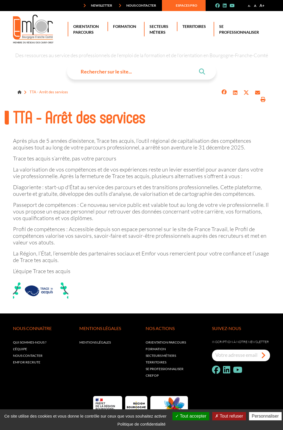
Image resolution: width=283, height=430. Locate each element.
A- (249, 5)
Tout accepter (190, 416)
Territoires (193, 26)
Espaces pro (182, 5)
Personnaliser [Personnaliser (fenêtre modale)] (265, 416)
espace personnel (142, 229)
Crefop (152, 375)
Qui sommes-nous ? (29, 342)
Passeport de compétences (44, 204)
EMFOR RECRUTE (26, 362)
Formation (123, 26)
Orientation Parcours (85, 29)
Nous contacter (137, 5)
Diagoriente (27, 187)
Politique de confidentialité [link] (141, 424)
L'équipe (20, 349)
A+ (262, 5)
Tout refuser (229, 416)
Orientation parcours (166, 342)
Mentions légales (95, 342)
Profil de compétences (39, 229)
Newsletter (97, 5)
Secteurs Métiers (157, 29)
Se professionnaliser (238, 29)
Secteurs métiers (161, 356)
